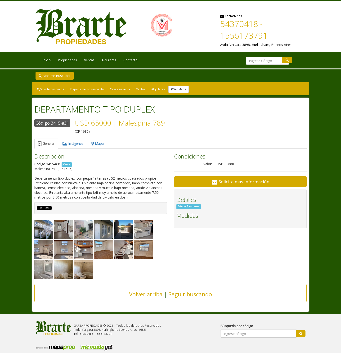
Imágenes (73, 143)
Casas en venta (120, 89)
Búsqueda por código (236, 326)
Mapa (97, 143)
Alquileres (109, 60)
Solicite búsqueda (50, 89)
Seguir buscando (190, 294)
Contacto (130, 60)
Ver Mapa (178, 89)
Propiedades (67, 60)
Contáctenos (231, 16)
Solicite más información (240, 182)
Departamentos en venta (87, 89)
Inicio (47, 60)
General (46, 143)
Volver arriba (145, 294)
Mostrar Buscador (55, 75)
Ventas (89, 60)
